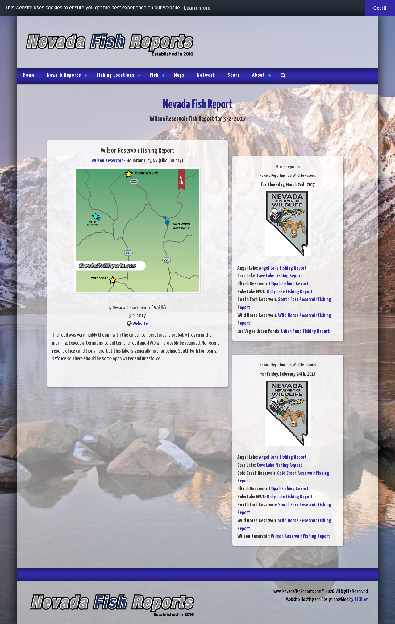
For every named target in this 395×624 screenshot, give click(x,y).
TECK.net (361, 599)
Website (140, 324)
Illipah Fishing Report (289, 284)
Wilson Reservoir (107, 160)
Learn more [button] (197, 7)
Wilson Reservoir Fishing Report (300, 536)
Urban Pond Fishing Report (305, 331)
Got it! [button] (379, 8)
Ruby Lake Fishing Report (290, 292)
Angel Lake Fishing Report (283, 268)
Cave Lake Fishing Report (279, 276)
